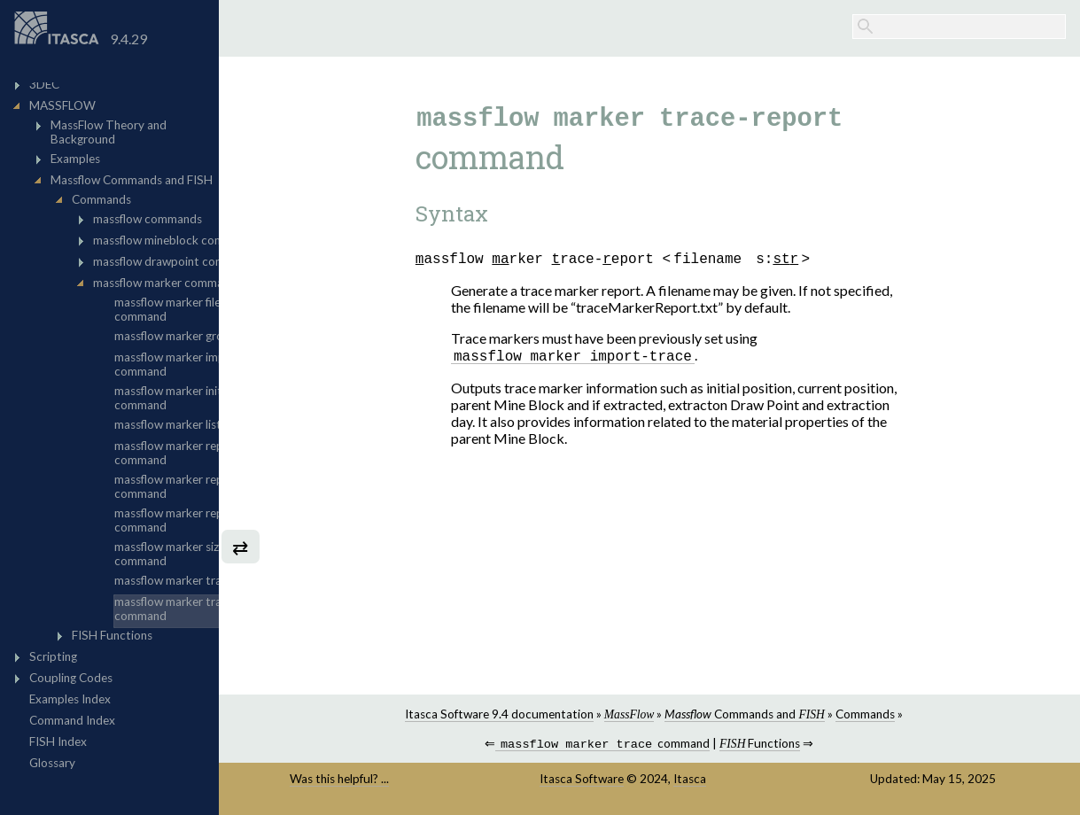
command (648, 745)
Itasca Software (630, 780)
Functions (805, 745)
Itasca (738, 780)
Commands (911, 714)
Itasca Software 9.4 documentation (544, 714)
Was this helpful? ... (419, 780)
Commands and (790, 714)
